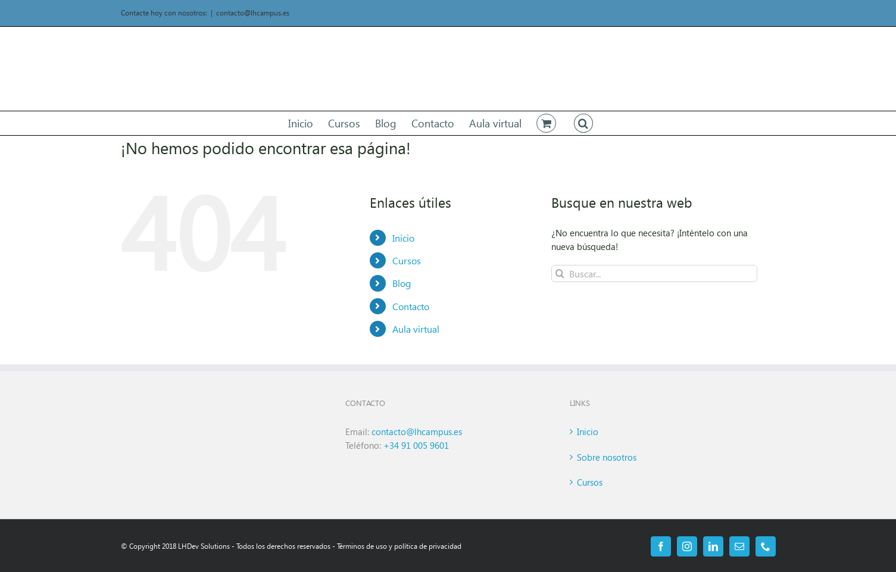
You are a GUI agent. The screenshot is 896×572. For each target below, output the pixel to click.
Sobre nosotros (606, 457)
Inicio (403, 238)
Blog (401, 283)
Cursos (406, 260)
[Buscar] (560, 273)
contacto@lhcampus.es (252, 12)
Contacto (410, 306)
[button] (583, 123)
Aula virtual (415, 329)
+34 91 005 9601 (416, 445)
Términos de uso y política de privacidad (399, 546)
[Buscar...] (654, 273)
